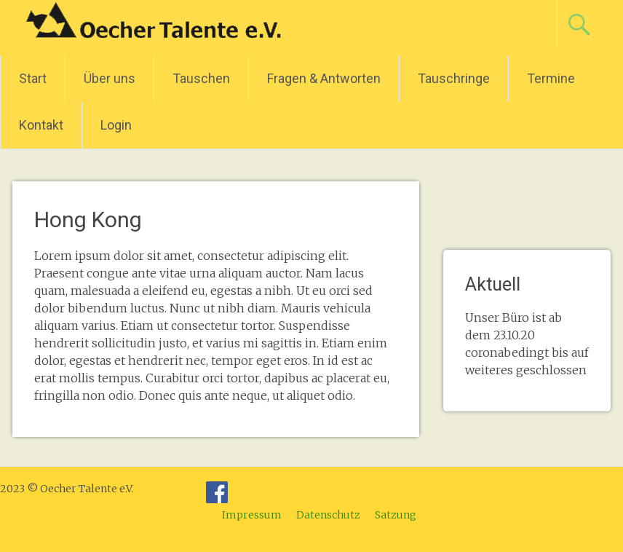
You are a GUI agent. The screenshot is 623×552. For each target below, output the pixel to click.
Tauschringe (454, 78)
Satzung (395, 514)
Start (33, 78)
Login (116, 125)
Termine (551, 78)
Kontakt (41, 125)
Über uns (109, 78)
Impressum (252, 514)
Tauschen (201, 78)
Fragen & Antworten (324, 78)
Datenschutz (328, 514)
